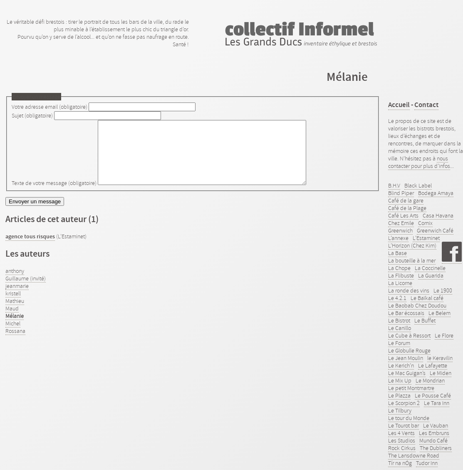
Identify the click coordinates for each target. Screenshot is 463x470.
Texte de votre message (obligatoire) (54, 195)
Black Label (418, 185)
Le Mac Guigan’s (407, 373)
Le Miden (440, 373)
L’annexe (398, 238)
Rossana (15, 343)
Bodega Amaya (435, 193)
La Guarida (430, 275)
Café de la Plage (407, 208)
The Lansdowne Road (413, 455)
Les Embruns (434, 433)
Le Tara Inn (436, 403)
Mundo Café (433, 440)
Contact (426, 105)
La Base (397, 253)
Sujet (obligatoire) (32, 115)
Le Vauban (435, 425)
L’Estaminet (426, 238)
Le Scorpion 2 (404, 403)
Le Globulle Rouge (409, 350)
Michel (12, 336)
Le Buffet (425, 320)
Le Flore (444, 335)
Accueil (399, 105)
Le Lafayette (432, 365)
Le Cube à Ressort (409, 335)
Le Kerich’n (401, 365)
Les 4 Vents (401, 433)
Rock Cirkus (402, 448)
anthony (14, 283)
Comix (425, 223)
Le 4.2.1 (397, 298)
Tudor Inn (427, 463)
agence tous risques (30, 249)
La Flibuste (401, 275)
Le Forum (399, 343)
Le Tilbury (399, 410)
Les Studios (401, 440)
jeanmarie (17, 298)
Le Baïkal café (427, 298)
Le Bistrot (399, 320)
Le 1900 (442, 290)
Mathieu (14, 313)
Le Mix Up (399, 380)
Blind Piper (401, 193)
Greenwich (400, 230)
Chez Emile (401, 223)
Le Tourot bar (403, 425)
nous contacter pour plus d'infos (419, 162)
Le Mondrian (430, 380)
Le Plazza (399, 395)
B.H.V (394, 185)
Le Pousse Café (433, 395)
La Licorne (400, 283)
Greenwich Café (435, 230)
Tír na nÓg (400, 463)
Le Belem (439, 313)
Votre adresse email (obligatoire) (49, 106)
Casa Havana (438, 215)
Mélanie (14, 328)
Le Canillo (399, 328)
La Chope (399, 268)
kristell (13, 306)
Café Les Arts (403, 215)
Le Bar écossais (406, 313)
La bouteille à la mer (412, 260)
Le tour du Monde (408, 418)
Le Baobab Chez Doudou (417, 305)
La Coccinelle (430, 268)
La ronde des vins (408, 290)
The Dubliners (436, 448)
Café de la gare (405, 200)
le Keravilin (440, 358)
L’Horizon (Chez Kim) (412, 245)
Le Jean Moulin (405, 358)
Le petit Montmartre (411, 388)
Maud (12, 321)
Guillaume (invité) (25, 291)
